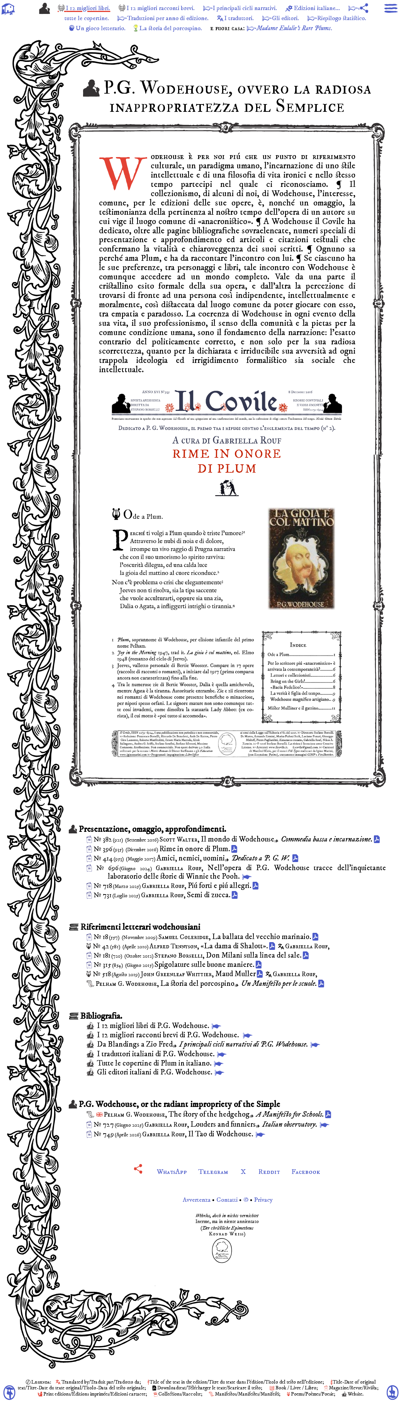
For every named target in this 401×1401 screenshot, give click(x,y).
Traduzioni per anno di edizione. (210, 18)
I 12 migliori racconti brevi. (171, 8)
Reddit (271, 1171)
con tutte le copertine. (115, 18)
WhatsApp (170, 1171)
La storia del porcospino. (201, 28)
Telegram (213, 1171)
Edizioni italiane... (340, 8)
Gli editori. (336, 18)
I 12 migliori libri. (92, 8)
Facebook (308, 1171)
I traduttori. (286, 18)
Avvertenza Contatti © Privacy (227, 1200)
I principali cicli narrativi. (263, 8)
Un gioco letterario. (125, 28)
